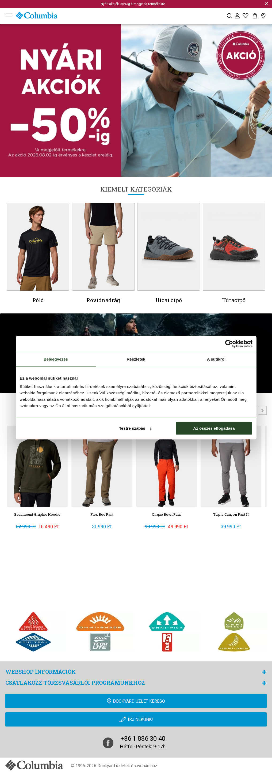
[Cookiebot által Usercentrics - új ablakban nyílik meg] (229, 344)
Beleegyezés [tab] (56, 359)
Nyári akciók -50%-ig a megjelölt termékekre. (133, 4)
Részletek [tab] (136, 359)
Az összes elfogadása (214, 428)
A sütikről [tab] (216, 359)
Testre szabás (135, 428)
